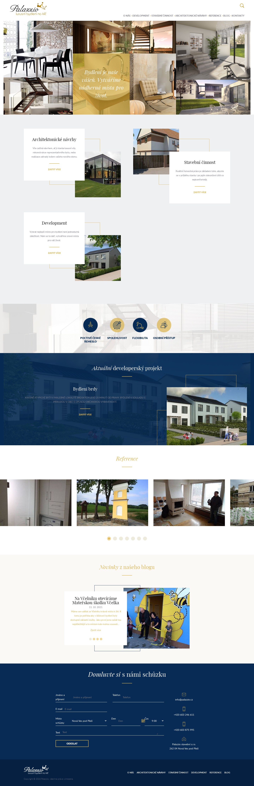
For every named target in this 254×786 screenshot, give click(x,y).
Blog (226, 15)
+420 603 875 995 (184, 729)
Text (58, 732)
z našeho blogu (127, 567)
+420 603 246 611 (184, 714)
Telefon (116, 695)
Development (140, 15)
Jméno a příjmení (60, 697)
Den (113, 718)
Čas (147, 718)
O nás (126, 15)
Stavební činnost (162, 15)
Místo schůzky (60, 720)
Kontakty (238, 15)
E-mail (59, 708)
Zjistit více (54, 169)
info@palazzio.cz (184, 699)
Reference (215, 15)
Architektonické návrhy (191, 15)
